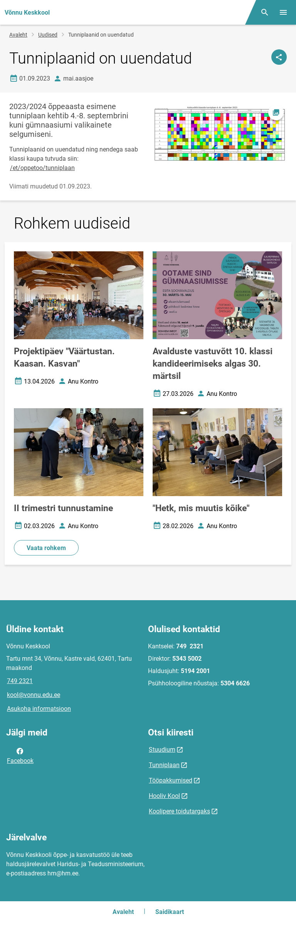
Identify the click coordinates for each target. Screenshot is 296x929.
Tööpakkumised (170, 780)
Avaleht (18, 35)
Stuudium (162, 749)
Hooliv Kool (164, 795)
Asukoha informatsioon (39, 708)
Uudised (47, 35)
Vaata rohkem (46, 548)
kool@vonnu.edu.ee (33, 694)
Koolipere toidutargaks (179, 811)
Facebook (20, 755)
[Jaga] (279, 57)
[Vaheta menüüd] (283, 12)
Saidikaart (169, 912)
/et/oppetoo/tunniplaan (42, 168)
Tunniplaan (164, 765)
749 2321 (20, 681)
